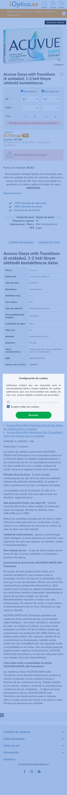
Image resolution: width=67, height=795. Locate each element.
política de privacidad (47, 395)
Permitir (33, 415)
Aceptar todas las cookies (25, 406)
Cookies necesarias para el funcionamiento (34, 402)
